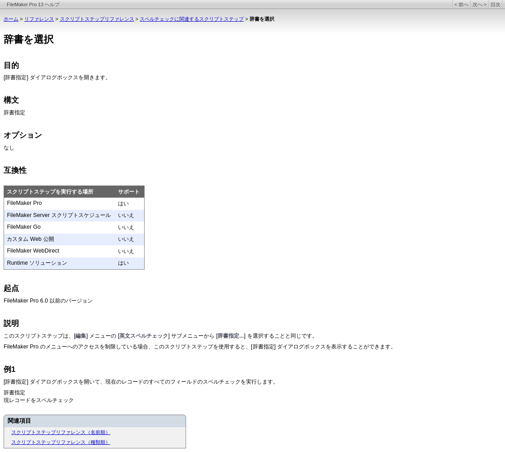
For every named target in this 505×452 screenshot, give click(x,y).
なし (9, 148)
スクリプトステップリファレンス (97, 19)
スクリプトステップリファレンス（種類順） (60, 442)
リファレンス (39, 19)
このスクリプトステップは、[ (39, 336)
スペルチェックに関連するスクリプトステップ (192, 19)
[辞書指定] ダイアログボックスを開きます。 (57, 77)
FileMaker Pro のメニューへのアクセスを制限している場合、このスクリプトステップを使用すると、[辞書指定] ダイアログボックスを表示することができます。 (200, 347)
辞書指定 (14, 113)
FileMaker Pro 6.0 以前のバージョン (48, 301)
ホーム (11, 19)
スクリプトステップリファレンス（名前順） (60, 432)
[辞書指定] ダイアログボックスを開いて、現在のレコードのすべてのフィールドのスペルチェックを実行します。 (141, 382)
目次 (495, 4)
